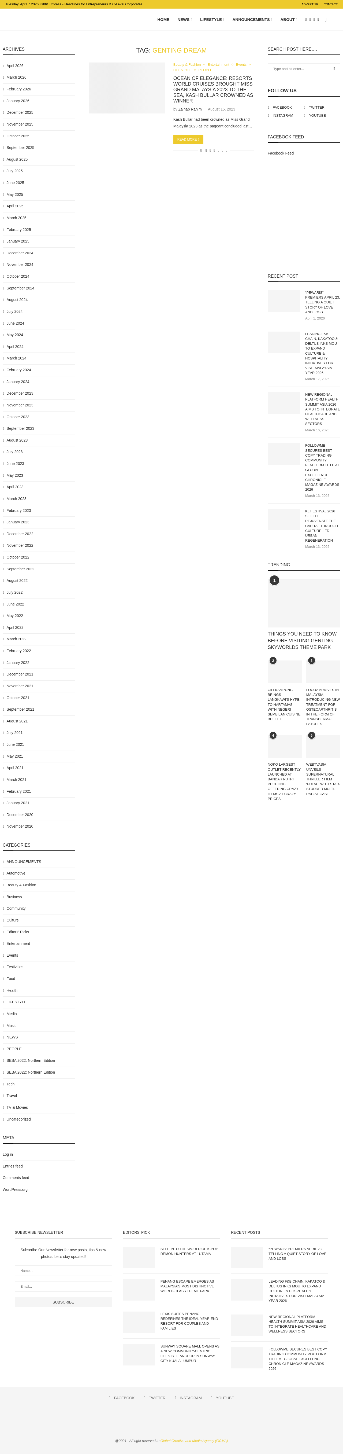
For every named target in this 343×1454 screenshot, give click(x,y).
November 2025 (20, 124)
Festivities (15, 967)
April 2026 (15, 66)
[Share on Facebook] (206, 150)
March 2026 (17, 77)
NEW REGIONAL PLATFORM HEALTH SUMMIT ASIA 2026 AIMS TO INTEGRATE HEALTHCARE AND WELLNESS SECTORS (322, 409)
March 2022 (17, 639)
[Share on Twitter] (210, 150)
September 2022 (21, 569)
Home (163, 19)
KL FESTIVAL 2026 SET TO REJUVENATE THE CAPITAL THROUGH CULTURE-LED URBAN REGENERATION (321, 525)
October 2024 (18, 276)
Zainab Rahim (190, 109)
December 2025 (20, 112)
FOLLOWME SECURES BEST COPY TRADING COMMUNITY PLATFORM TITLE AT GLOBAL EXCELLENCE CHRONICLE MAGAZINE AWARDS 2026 (322, 467)
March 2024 (17, 358)
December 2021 (20, 674)
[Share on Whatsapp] (214, 150)
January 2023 (18, 522)
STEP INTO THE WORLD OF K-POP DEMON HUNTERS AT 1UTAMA (189, 1251)
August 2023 (17, 440)
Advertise (309, 4)
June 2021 (15, 744)
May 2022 (15, 616)
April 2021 (15, 768)
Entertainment (218, 65)
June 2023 (15, 463)
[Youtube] (318, 19)
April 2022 (15, 627)
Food (11, 978)
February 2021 (19, 791)
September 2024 (21, 288)
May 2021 (15, 756)
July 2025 (15, 171)
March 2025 (17, 218)
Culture (13, 920)
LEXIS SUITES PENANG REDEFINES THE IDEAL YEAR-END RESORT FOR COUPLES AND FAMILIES (189, 1321)
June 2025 (15, 183)
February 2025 (19, 229)
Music (12, 1025)
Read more (188, 139)
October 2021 (18, 698)
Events (241, 65)
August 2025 (17, 159)
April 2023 (15, 487)
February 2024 (19, 370)
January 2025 (18, 241)
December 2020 (20, 815)
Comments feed (16, 1178)
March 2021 (17, 779)
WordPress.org (15, 1189)
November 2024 (20, 264)
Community (16, 908)
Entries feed (13, 1166)
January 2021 (18, 803)
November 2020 (20, 826)
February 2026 (19, 89)
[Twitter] (310, 19)
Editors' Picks (18, 932)
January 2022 (18, 662)
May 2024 (15, 335)
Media (12, 1014)
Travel (12, 1095)
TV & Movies (17, 1107)
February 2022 (19, 651)
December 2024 (20, 253)
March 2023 (17, 499)
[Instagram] (314, 19)
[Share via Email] (226, 150)
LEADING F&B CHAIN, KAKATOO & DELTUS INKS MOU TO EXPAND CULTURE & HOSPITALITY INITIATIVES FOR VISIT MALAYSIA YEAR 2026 (321, 353)
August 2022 (17, 580)
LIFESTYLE (211, 19)
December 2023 (20, 393)
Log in (8, 1154)
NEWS (183, 19)
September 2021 (21, 709)
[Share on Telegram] (218, 150)
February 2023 (19, 510)
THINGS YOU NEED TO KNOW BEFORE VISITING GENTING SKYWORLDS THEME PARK (302, 640)
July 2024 (15, 311)
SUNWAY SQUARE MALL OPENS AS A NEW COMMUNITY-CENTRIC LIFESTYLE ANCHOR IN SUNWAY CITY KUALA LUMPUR (190, 1353)
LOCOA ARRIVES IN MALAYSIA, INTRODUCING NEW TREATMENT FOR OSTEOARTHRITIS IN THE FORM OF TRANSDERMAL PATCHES (323, 707)
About (287, 19)
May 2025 (15, 194)
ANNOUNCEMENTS (251, 19)
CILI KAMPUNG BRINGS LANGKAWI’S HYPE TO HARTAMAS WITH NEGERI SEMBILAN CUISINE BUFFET (284, 704)
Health (12, 990)
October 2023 (18, 417)
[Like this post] (201, 150)
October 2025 (18, 136)
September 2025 (21, 147)
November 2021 (20, 686)
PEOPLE (205, 70)
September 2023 (21, 428)
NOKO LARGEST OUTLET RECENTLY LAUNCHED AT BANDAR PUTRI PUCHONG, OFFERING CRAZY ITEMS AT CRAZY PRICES (284, 781)
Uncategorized (19, 1119)
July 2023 (15, 452)
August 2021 (17, 721)
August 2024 (17, 300)
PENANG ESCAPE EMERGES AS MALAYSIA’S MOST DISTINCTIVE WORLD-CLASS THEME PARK (187, 1286)
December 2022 (20, 534)
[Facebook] (306, 19)
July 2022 (15, 592)
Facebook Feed (281, 153)
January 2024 (18, 382)
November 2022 (20, 545)
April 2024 (15, 346)
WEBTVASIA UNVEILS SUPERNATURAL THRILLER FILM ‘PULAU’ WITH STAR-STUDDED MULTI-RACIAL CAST (323, 779)
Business (14, 897)
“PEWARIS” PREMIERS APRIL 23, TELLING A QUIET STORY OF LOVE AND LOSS (322, 302)
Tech (11, 1084)
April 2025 (15, 206)
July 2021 (15, 732)
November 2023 (20, 405)
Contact (331, 4)
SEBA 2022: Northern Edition (31, 1060)
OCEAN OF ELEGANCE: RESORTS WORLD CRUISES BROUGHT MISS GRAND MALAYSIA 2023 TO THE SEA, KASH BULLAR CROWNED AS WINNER (213, 90)
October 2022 (18, 557)
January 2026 (18, 101)
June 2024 (15, 323)
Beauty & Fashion (187, 65)
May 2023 (15, 475)
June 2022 (15, 604)
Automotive (16, 873)
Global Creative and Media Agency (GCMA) (194, 1441)
